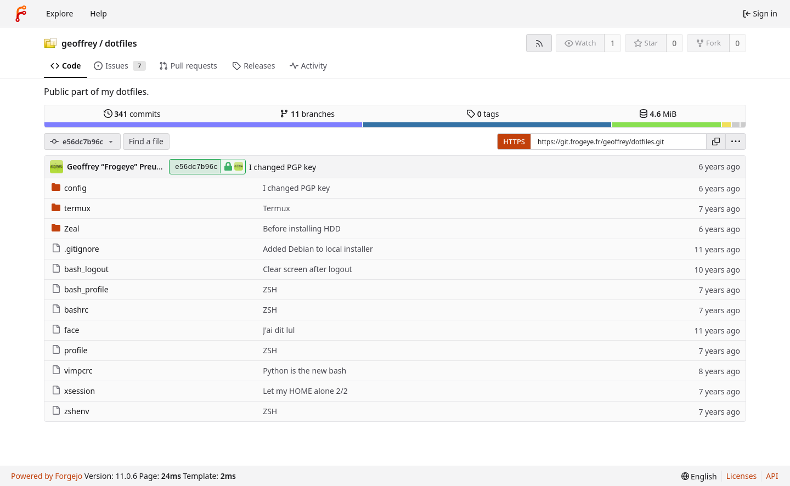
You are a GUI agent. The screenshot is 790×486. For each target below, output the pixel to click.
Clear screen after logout (307, 269)
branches (307, 114)
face (65, 330)
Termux (276, 208)
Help (98, 13)
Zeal (65, 228)
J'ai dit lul (279, 330)
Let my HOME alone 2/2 (305, 391)
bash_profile (80, 289)
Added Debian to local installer (318, 249)
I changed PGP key (282, 167)
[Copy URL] (716, 141)
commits (132, 114)
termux (71, 208)
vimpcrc (72, 370)
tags (482, 114)
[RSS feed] (539, 43)
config (69, 188)
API (772, 476)
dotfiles (121, 43)
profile (70, 350)
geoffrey (79, 43)
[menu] (735, 141)
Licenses (741, 476)
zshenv (70, 411)
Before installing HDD (302, 228)
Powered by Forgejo (46, 476)
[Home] (20, 14)
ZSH (270, 289)
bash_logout (80, 269)
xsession (73, 391)
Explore (59, 13)
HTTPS (514, 141)
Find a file (146, 141)
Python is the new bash (304, 370)
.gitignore (75, 249)
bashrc (70, 309)
